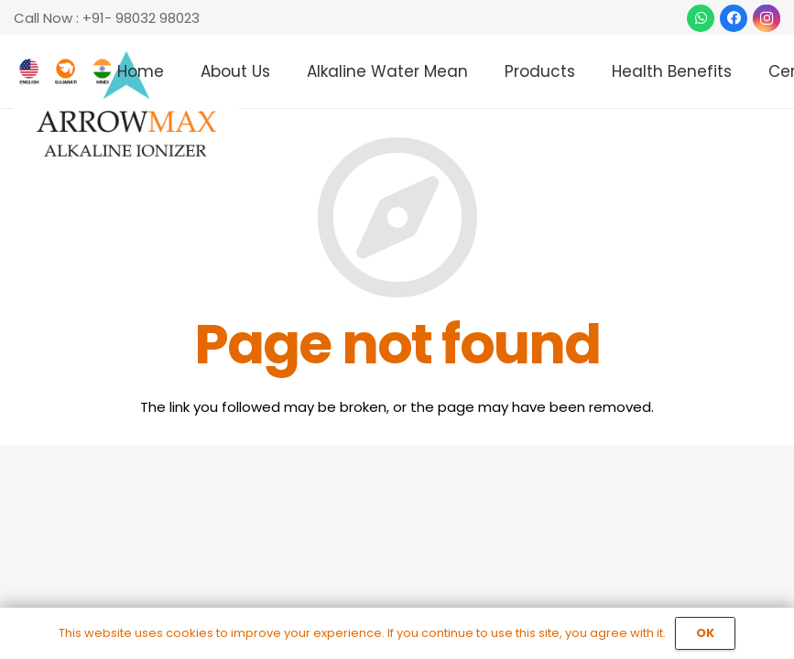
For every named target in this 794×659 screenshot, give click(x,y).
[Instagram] (766, 18)
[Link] (126, 105)
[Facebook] (733, 18)
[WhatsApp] (700, 18)
